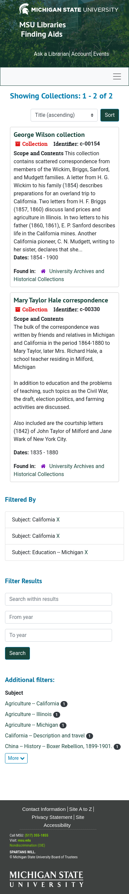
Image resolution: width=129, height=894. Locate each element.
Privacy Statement (52, 817)
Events (101, 54)
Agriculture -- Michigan (32, 725)
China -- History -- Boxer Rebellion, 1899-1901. (59, 746)
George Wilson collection (49, 134)
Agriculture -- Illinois (29, 714)
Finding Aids (42, 34)
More (16, 758)
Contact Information (44, 809)
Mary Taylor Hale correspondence (61, 300)
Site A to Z (80, 809)
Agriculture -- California (33, 703)
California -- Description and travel (45, 735)
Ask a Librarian (51, 54)
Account (81, 54)
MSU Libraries (42, 24)
